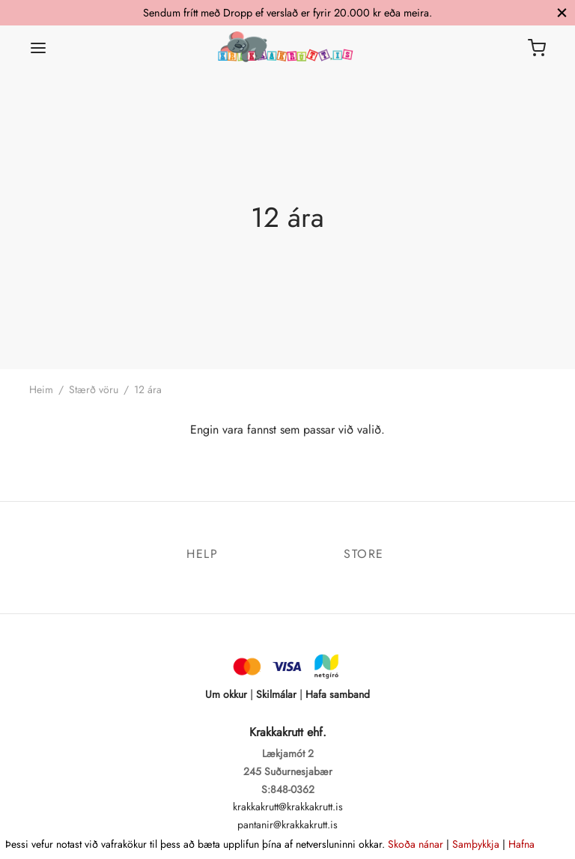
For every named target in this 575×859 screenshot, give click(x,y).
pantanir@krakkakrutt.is (287, 824)
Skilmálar (276, 694)
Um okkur (226, 694)
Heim (41, 389)
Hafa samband (337, 694)
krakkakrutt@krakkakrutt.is (288, 806)
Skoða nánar (415, 844)
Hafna (521, 844)
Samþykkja (475, 844)
